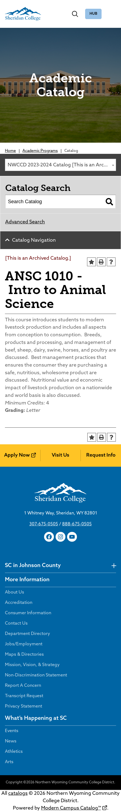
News (10, 741)
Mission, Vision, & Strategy (32, 665)
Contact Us (16, 623)
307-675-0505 (43, 524)
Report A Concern (23, 686)
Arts (9, 762)
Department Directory (27, 634)
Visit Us (60, 455)
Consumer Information (28, 613)
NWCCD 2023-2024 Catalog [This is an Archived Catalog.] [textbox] (62, 165)
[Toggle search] (75, 14)
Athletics (14, 752)
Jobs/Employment (23, 644)
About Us (14, 592)
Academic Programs (40, 151)
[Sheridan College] (23, 14)
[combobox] (60, 165)
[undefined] (113, 566)
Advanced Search (25, 222)
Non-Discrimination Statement (36, 675)
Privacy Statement (23, 706)
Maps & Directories (24, 654)
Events (11, 731)
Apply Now (17, 455)
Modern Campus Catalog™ (71, 808)
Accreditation (18, 603)
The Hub (93, 14)
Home (10, 151)
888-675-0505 (77, 524)
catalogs (18, 793)
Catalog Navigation (34, 240)
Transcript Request (24, 696)
